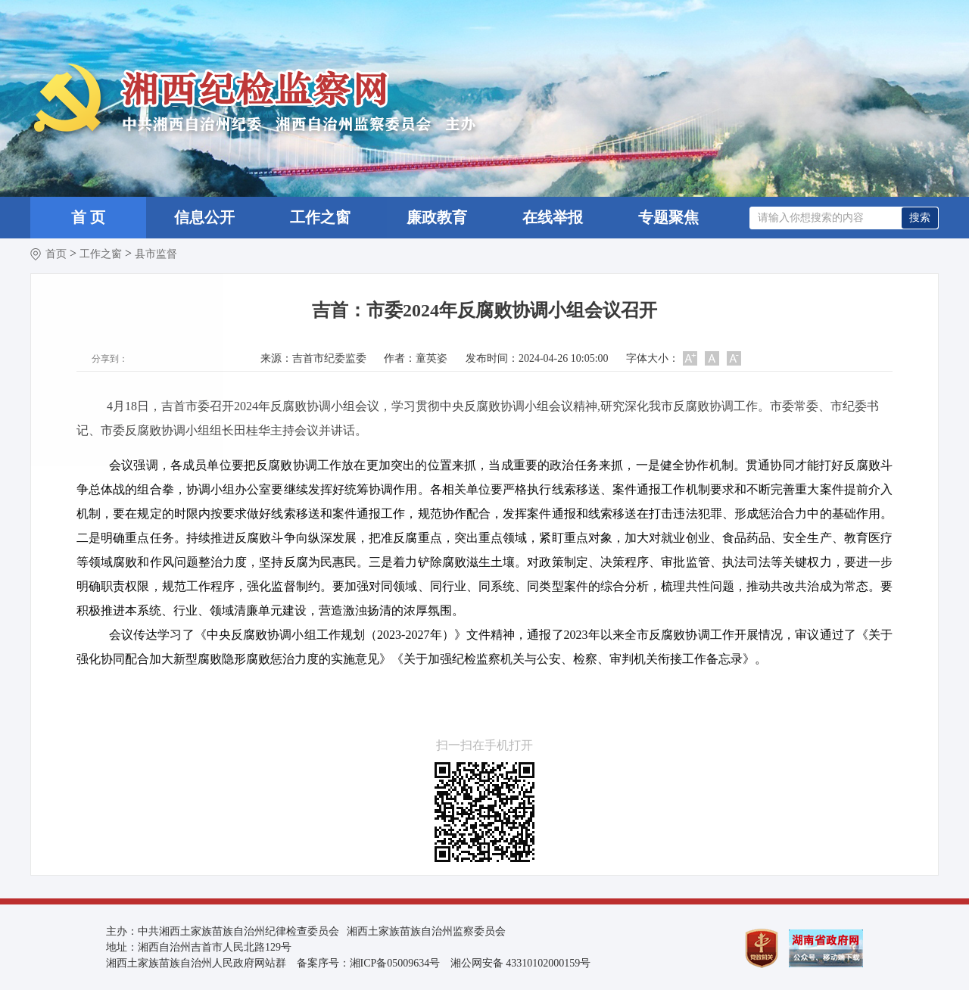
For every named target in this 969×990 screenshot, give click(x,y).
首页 (56, 254)
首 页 (88, 217)
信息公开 (204, 217)
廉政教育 (437, 217)
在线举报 (552, 217)
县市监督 (156, 254)
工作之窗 (320, 217)
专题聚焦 (668, 217)
